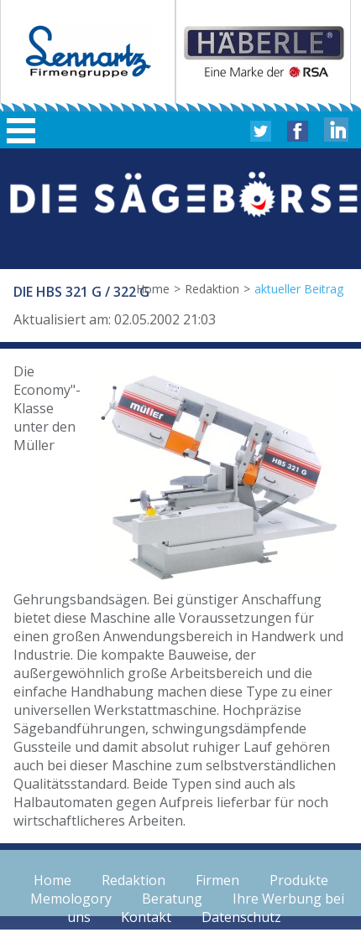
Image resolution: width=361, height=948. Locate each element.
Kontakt (146, 917)
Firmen (217, 880)
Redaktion (212, 289)
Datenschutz (241, 917)
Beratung (172, 898)
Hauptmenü (21, 130)
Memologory (71, 898)
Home (153, 289)
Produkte (298, 880)
